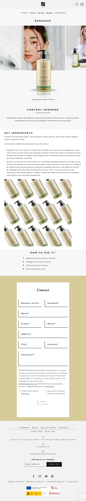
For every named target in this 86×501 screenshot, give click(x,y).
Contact (63, 428)
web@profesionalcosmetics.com (43, 454)
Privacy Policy (50, 386)
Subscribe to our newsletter (43, 460)
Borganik (49, 13)
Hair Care (41, 13)
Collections (48, 428)
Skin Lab (50, 431)
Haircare (32, 13)
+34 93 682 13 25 (43, 447)
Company (24, 428)
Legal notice (16, 482)
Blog (35, 428)
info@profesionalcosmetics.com (27, 384)
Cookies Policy (55, 482)
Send (43, 401)
